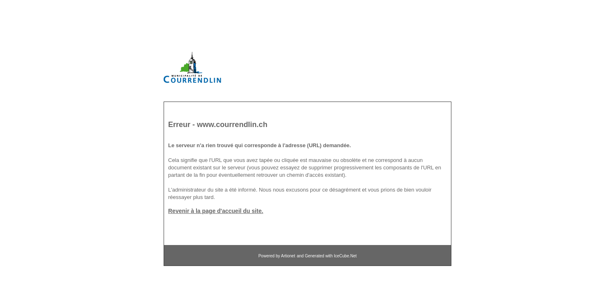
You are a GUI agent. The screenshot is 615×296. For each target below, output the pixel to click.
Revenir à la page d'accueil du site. (215, 211)
